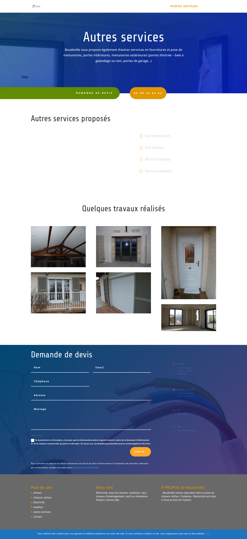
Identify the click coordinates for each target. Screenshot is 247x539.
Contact (209, 7)
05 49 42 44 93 (137, 93)
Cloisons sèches (109, 7)
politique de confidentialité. (86, 467)
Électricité (137, 7)
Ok (208, 533)
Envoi (140, 451)
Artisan (84, 7)
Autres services (184, 7)
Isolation (158, 7)
